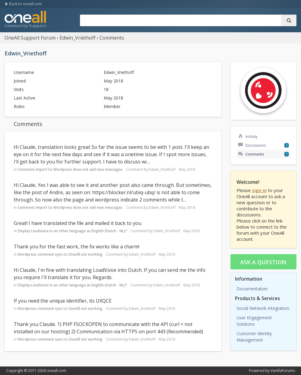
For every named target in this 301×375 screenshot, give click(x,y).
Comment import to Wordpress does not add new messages (70, 169)
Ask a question (263, 262)
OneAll (25, 20)
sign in (259, 190)
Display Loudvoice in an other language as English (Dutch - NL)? (72, 230)
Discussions (252, 145)
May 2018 (187, 169)
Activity (248, 136)
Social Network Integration (263, 308)
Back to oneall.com (23, 3)
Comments (251, 154)
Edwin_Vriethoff (162, 169)
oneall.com (56, 370)
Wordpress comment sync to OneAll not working (60, 254)
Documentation (252, 289)
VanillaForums (283, 370)
